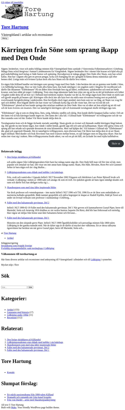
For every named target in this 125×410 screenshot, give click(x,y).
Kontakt (11, 372)
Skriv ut (116, 143)
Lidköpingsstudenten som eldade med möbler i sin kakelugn (35, 172)
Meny (4, 38)
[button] (30, 287)
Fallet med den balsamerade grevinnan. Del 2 (28, 202)
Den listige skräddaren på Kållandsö (24, 157)
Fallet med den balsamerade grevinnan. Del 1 (28, 218)
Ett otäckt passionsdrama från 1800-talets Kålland (30, 394)
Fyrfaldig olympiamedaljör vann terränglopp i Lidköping (27, 248)
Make (13, 407)
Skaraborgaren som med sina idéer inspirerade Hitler (31, 187)
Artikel (10, 238)
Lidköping (96, 259)
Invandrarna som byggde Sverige (16, 245)
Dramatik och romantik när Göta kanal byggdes (29, 397)
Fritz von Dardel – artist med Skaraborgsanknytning (31, 400)
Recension (12, 317)
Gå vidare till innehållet (12, 2)
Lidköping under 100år (18, 315)
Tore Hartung (15, 27)
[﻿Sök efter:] (14, 287)
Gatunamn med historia (18, 312)
